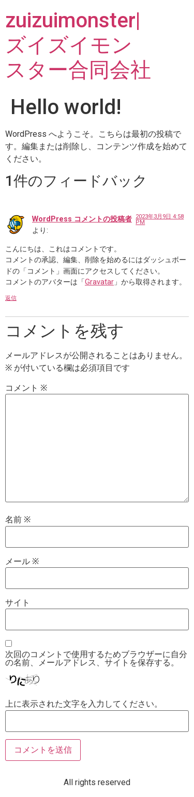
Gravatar (99, 282)
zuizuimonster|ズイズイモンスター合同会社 (78, 45)
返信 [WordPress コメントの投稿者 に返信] (11, 298)
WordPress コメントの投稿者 (82, 219)
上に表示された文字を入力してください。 (83, 704)
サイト (17, 603)
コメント (26, 388)
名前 (18, 520)
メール (22, 561)
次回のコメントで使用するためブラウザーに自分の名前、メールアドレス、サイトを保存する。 (96, 658)
